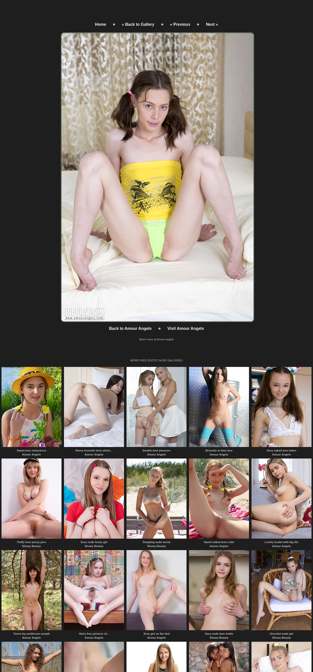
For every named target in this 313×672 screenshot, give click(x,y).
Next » (212, 24)
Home (100, 24)
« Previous (180, 24)
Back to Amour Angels (130, 328)
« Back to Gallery (138, 24)
